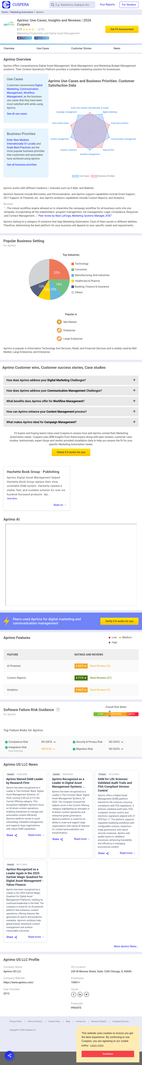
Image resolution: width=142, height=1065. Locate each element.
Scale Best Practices (19, 147)
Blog (68, 1021)
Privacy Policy (16, 1021)
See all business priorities (22, 164)
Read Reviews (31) (101, 677)
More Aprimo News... (126, 946)
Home (5, 12)
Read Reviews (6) (100, 689)
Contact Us (81, 1021)
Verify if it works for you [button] (119, 611)
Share (9, 835)
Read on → (60, 504)
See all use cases (17, 113)
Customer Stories (81, 48)
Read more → (36, 835)
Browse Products (98, 1021)
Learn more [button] (97, 1045)
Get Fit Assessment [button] (121, 29)
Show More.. (12, 498)
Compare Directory (120, 1021)
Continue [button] (108, 1054)
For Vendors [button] (129, 4)
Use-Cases (43, 48)
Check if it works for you (71, 452)
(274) (41, 29)
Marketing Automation (22, 12)
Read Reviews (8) (100, 665)
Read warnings (16, 751)
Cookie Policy (54, 1021)
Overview (9, 48)
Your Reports (107, 4)
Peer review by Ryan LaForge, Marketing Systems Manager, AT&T (75, 215)
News (117, 48)
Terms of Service (35, 1021)
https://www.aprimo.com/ (18, 982)
